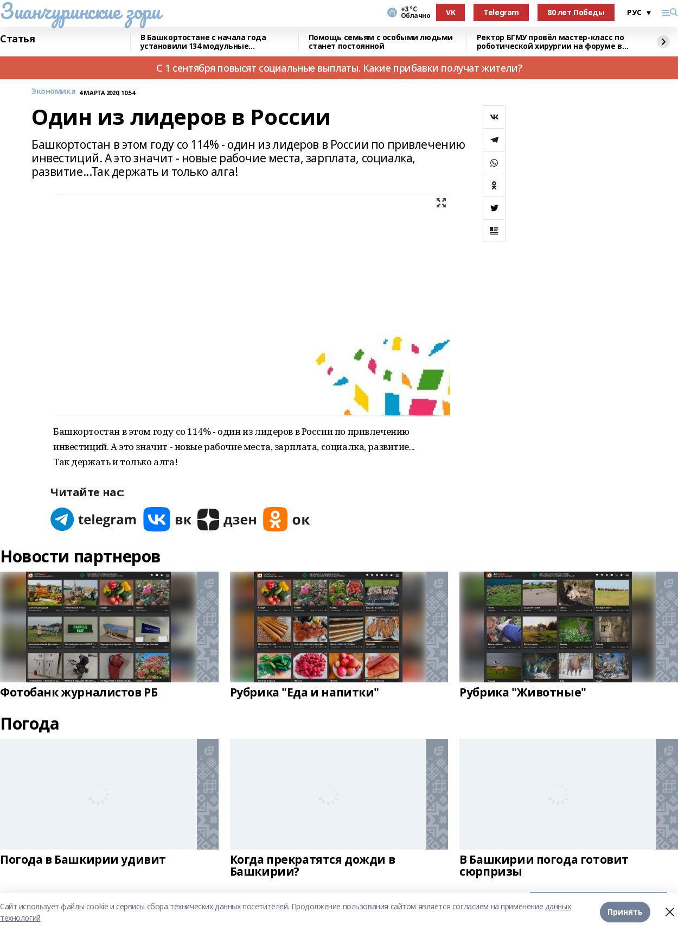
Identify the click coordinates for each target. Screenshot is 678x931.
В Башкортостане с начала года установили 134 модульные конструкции (203, 42)
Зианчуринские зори (80, 11)
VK (450, 12)
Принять (625, 912)
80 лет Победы (576, 12)
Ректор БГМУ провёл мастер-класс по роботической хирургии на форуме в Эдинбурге (550, 42)
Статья (17, 39)
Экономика (53, 91)
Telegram (501, 12)
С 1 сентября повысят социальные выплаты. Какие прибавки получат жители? (339, 67)
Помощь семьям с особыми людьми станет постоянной (381, 42)
